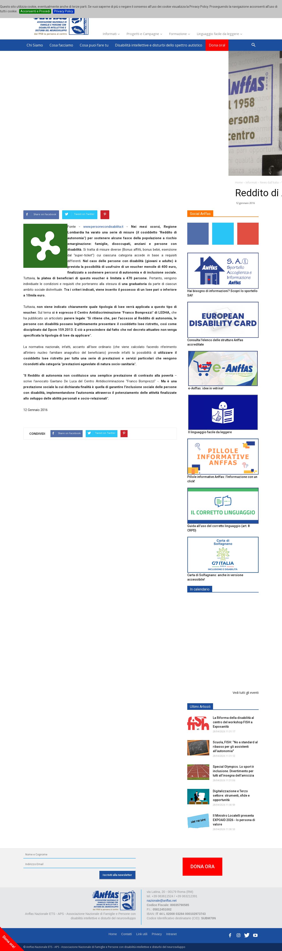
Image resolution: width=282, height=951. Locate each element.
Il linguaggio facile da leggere (210, 432)
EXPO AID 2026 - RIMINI (231, 600)
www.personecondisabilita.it (103, 227)
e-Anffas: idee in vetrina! (205, 388)
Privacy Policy (63, 11)
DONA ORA (202, 866)
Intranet (171, 934)
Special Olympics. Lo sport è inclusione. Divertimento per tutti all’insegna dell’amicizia (233, 771)
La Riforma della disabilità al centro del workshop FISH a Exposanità (233, 722)
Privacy (157, 934)
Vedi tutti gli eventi (246, 692)
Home (113, 934)
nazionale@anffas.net (161, 900)
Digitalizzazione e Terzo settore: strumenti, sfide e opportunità (231, 795)
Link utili (141, 934)
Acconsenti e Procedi (35, 11)
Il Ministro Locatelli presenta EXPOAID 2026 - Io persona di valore (234, 820)
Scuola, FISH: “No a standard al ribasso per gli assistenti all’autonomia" (235, 746)
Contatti (126, 934)
